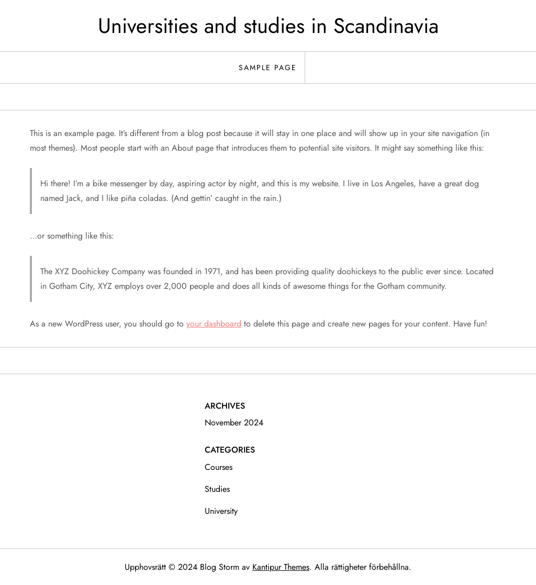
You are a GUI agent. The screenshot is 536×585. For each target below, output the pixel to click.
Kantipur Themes (280, 567)
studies (217, 489)
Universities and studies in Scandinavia (268, 25)
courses (218, 467)
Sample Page (268, 67)
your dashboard (213, 324)
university (221, 511)
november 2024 (234, 423)
